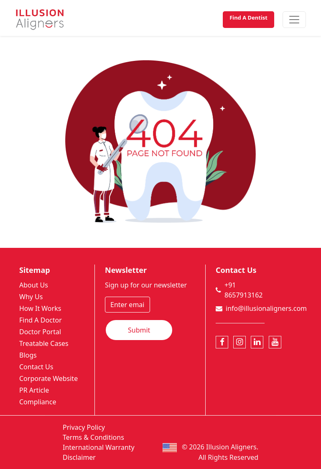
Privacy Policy (84, 427)
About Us (33, 285)
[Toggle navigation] (294, 19)
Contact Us (36, 366)
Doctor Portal (40, 331)
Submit (139, 330)
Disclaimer (79, 457)
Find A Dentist (248, 17)
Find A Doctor (40, 320)
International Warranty (99, 447)
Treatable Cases (44, 343)
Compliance (37, 401)
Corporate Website (48, 378)
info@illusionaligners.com (266, 308)
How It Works (40, 308)
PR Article (34, 390)
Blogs (28, 355)
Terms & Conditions (93, 437)
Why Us (31, 296)
